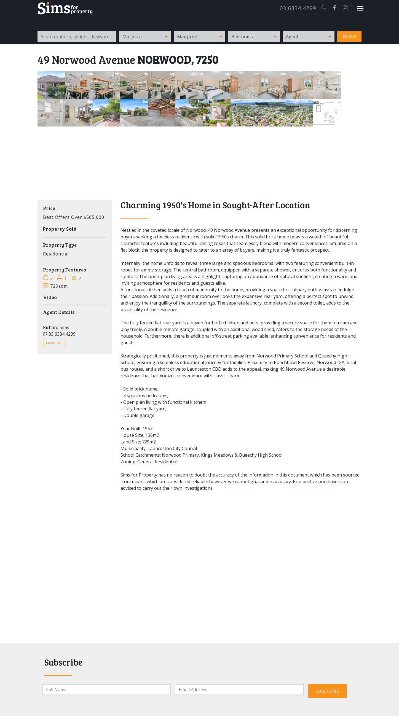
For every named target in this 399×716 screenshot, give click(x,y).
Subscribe (327, 691)
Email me (54, 343)
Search (349, 36)
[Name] (106, 689)
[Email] (239, 689)
